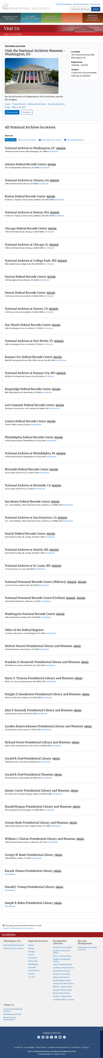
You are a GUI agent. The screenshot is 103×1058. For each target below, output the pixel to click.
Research (27, 112)
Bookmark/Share (81, 4)
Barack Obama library (61, 993)
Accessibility (29, 1047)
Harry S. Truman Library (62, 956)
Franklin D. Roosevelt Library (61, 951)
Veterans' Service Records (30, 17)
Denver (31, 954)
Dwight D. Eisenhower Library (61, 960)
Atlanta (31, 945)
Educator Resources (51, 17)
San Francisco (33, 970)
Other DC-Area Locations (13, 948)
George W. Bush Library (62, 990)
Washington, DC (12, 941)
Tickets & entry (19, 104)
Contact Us (95, 4)
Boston (31, 948)
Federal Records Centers (50, 140)
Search (96, 9)
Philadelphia (33, 964)
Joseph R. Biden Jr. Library (63, 999)
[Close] (100, 1033)
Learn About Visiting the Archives (13, 1010)
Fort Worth (32, 958)
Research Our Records (10, 17)
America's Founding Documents (93, 17)
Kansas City (33, 961)
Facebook (38, 1037)
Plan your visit (12, 112)
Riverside (32, 967)
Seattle (31, 973)
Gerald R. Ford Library (61, 974)
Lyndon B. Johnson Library (63, 967)
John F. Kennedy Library (62, 964)
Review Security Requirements (9, 1018)
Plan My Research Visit (12, 1014)
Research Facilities (27, 140)
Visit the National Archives (13, 945)
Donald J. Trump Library (62, 996)
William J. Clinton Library (62, 986)
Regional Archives (38, 941)
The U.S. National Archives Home (25, 6)
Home (6, 34)
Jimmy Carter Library (61, 977)
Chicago (31, 951)
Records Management (85, 942)
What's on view (18, 107)
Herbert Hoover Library (62, 947)
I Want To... (9, 1004)
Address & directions (37, 104)
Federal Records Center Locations (87, 948)
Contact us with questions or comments (18, 928)
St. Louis (31, 977)
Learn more (79, 1053)
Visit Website (53, 151)
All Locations (11, 140)
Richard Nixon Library (61, 971)
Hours (7, 104)
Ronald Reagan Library (62, 980)
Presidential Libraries (74, 140)
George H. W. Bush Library (63, 983)
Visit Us (72, 17)
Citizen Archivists (64, 4)
